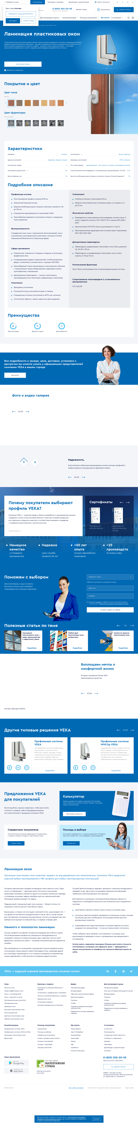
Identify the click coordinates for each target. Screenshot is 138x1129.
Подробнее (31, 685)
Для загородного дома (50, 18)
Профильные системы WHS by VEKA (17, 1068)
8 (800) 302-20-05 (62, 9)
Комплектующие (70, 18)
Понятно (96, 1119)
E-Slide (73, 1040)
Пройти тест (71, 880)
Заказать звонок (124, 9)
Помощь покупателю (89, 18)
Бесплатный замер (23, 64)
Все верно (13, 21)
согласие (98, 638)
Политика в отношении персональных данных (104, 1124)
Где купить (105, 18)
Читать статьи (16, 880)
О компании (117, 18)
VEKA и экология (103, 2)
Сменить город (28, 21)
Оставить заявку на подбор (110, 646)
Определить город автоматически (20, 14)
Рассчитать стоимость (74, 850)
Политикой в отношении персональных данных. (113, 640)
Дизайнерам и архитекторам (79, 2)
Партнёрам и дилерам (56, 2)
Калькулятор (103, 9)
